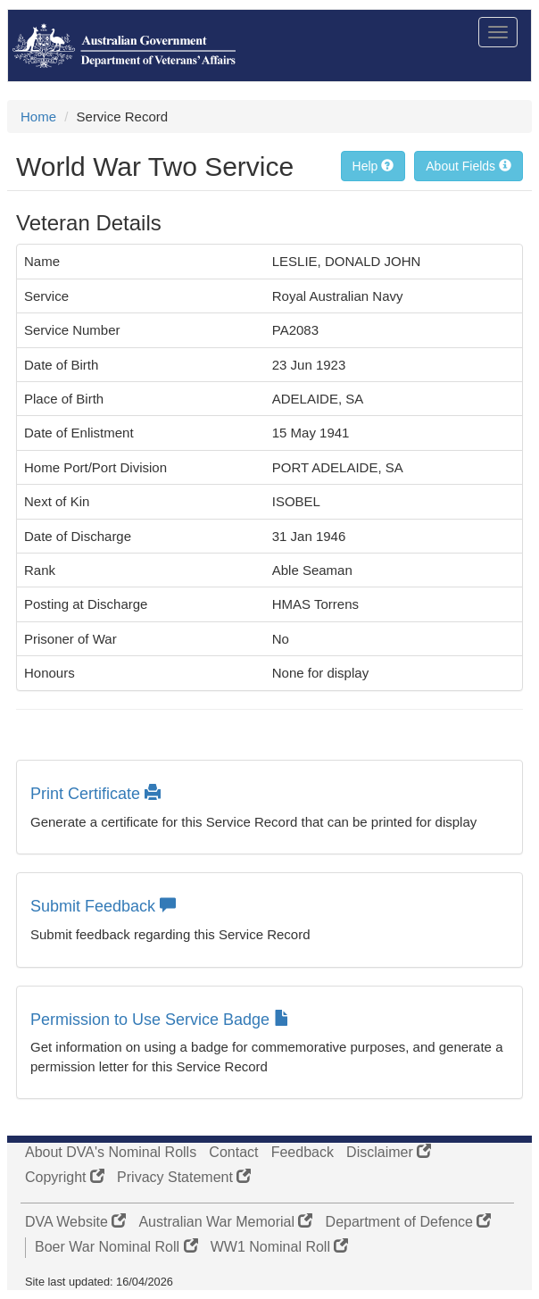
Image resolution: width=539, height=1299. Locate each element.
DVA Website (75, 1221)
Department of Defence (409, 1221)
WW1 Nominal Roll (280, 1246)
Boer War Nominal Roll (116, 1246)
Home (38, 116)
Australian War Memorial (225, 1221)
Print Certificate (95, 794)
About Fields (468, 166)
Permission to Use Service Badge (160, 1019)
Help (373, 166)
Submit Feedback (103, 906)
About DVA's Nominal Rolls (110, 1152)
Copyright (64, 1177)
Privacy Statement (184, 1177)
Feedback (302, 1152)
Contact (233, 1152)
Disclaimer (388, 1152)
